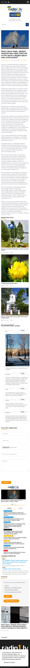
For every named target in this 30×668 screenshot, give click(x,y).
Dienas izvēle (7, 545)
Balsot (8, 596)
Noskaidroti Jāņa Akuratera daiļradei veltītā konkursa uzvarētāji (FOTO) (14, 548)
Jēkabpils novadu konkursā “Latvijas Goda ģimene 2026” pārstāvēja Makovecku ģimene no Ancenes (15, 514)
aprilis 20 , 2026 (4, 630)
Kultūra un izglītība (8, 517)
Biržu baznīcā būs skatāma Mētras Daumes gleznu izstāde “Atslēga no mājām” (14, 519)
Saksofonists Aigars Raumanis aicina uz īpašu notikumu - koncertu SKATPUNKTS (14, 553)
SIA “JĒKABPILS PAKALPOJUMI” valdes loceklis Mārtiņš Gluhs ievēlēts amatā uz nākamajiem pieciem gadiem (13, 532)
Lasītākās (20, 508)
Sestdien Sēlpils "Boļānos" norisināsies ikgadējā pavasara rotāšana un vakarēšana (15, 538)
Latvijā (5, 550)
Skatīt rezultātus (11, 600)
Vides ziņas (6, 540)
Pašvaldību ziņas (7, 529)
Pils (6, 331)
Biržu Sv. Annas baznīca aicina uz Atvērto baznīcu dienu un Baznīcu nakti (14, 317)
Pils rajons (8, 374)
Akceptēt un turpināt (9, 662)
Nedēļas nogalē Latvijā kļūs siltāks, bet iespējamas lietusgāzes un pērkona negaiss (14, 543)
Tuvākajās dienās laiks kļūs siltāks (9, 283)
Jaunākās (9, 508)
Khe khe (7, 400)
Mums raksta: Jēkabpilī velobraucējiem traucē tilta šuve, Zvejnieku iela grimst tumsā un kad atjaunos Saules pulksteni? (14, 626)
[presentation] (13, 476)
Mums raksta (7, 522)
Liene (7, 389)
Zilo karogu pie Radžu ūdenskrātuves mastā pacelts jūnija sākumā (14, 249)
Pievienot (6, 482)
